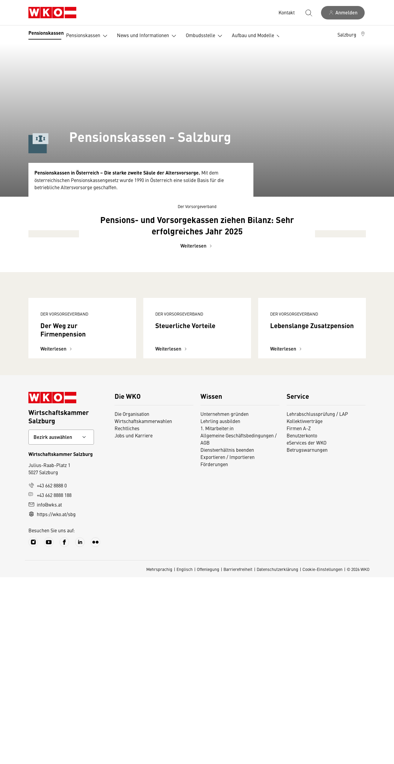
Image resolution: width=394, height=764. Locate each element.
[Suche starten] (308, 12)
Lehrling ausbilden (220, 607)
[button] (351, 34)
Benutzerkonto (302, 622)
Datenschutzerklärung (277, 756)
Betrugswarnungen (307, 636)
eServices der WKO (306, 629)
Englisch (185, 756)
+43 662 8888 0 (47, 672)
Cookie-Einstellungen (322, 756)
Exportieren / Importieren (227, 643)
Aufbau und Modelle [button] (258, 36)
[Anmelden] (343, 12)
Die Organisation (132, 600)
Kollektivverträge (304, 607)
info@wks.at (45, 691)
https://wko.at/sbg (52, 701)
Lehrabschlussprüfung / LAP (317, 600)
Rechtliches (127, 615)
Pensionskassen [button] (88, 36)
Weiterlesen (197, 379)
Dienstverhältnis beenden (227, 636)
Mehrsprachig (159, 756)
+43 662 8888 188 (50, 681)
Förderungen (214, 651)
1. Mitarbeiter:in (217, 615)
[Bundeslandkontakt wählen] (61, 623)
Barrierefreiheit (237, 756)
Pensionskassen (46, 32)
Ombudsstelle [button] (205, 36)
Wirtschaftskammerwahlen (143, 607)
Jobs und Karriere (134, 622)
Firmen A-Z (299, 615)
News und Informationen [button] (148, 36)
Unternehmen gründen (224, 600)
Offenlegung (208, 756)
